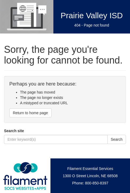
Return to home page (30, 113)
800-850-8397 (96, 183)
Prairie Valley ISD (92, 15)
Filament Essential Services (90, 168)
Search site (14, 131)
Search (117, 139)
